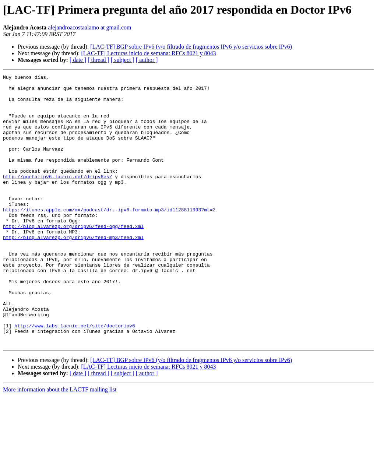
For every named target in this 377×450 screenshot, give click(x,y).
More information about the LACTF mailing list (59, 443)
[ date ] (78, 60)
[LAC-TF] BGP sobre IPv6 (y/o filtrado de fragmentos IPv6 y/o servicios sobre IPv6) (191, 46)
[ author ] (147, 60)
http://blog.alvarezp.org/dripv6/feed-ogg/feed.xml (73, 257)
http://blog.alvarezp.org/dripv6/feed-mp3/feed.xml (73, 270)
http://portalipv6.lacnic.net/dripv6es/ (57, 197)
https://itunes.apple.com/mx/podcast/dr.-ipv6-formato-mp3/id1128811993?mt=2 (109, 237)
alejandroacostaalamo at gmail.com (89, 27)
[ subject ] (122, 60)
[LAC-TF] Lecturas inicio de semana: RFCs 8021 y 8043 (148, 53)
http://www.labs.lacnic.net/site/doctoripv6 (74, 376)
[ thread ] (98, 60)
